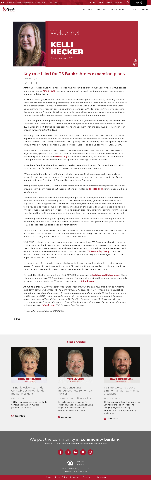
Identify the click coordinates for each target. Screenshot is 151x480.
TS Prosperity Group (98, 251)
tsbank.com (87, 281)
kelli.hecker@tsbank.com (106, 275)
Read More (20, 416)
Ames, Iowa (49, 91)
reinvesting (60, 156)
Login (142, 2)
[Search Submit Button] (128, 2)
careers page (96, 189)
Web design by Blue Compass (75, 471)
